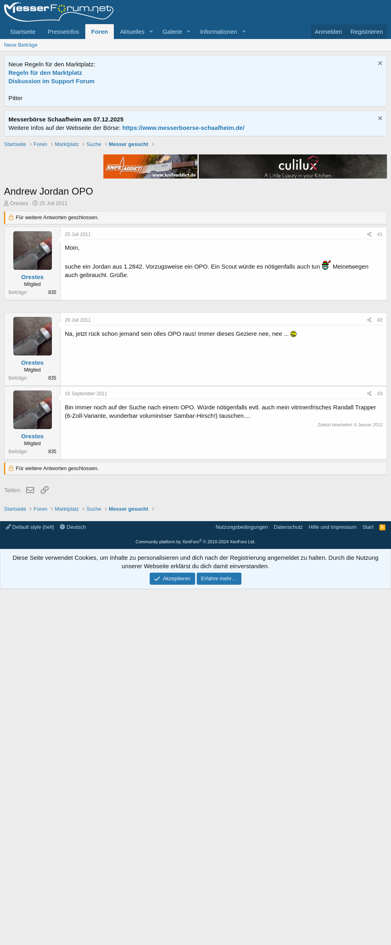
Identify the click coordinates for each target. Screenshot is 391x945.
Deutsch (73, 883)
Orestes (19, 318)
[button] (150, 31)
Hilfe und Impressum (332, 883)
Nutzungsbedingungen (242, 883)
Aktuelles (132, 31)
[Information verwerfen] (379, 64)
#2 (380, 561)
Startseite (22, 31)
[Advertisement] (195, 196)
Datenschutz (288, 883)
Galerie (172, 31)
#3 (380, 635)
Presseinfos (63, 31)
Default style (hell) (30, 883)
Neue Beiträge (20, 45)
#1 (380, 349)
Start (367, 883)
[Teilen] (369, 349)
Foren (99, 31)
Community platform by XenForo (195, 897)
